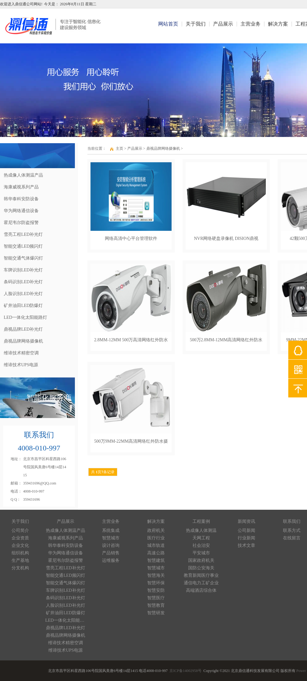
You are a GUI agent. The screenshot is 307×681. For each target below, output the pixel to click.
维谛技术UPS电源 (65, 650)
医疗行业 (156, 538)
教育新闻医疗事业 (201, 575)
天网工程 (201, 538)
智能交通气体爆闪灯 (65, 583)
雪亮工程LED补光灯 (65, 568)
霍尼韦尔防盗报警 (65, 560)
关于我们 (196, 24)
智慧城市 (110, 538)
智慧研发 (156, 612)
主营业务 (251, 24)
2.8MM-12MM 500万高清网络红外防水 (131, 340)
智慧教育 (156, 605)
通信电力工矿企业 (201, 583)
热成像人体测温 (201, 530)
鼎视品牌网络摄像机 (163, 148)
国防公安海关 (201, 568)
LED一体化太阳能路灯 (65, 620)
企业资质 (20, 538)
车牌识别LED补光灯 (65, 590)
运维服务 (110, 560)
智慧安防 (156, 590)
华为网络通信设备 (65, 553)
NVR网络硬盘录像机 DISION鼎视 (226, 238)
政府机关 (156, 530)
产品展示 (223, 24)
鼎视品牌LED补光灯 (65, 627)
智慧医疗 (156, 598)
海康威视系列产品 (65, 538)
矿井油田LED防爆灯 (65, 612)
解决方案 (278, 24)
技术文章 (246, 545)
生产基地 (20, 560)
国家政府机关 (201, 560)
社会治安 (201, 545)
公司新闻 (246, 530)
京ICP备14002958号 (185, 671)
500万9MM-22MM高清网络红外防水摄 (131, 441)
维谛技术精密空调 (65, 642)
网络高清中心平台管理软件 (131, 238)
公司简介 (20, 530)
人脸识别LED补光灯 (65, 605)
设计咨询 (110, 545)
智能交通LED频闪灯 (65, 575)
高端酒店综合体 (201, 590)
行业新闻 (246, 538)
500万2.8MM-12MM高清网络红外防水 (226, 340)
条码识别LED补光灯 (65, 598)
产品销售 (110, 553)
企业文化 (20, 545)
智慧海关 (156, 575)
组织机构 (20, 553)
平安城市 (201, 553)
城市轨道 (156, 545)
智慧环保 (156, 583)
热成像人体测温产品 (65, 530)
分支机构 (20, 568)
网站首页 (168, 24)
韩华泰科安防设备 (65, 545)
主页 (119, 148)
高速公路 (156, 553)
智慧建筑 (156, 560)
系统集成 (110, 530)
